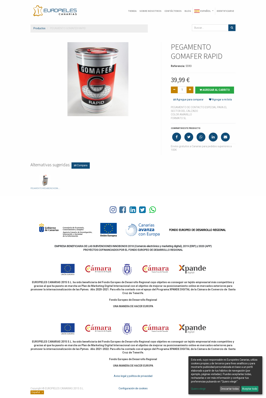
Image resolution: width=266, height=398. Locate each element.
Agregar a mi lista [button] (220, 100)
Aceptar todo (249, 389)
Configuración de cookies (133, 388)
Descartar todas (230, 389)
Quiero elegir (198, 389)
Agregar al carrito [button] (215, 90)
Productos (39, 28)
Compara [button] (80, 165)
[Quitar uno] (174, 90)
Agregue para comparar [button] (188, 100)
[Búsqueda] (232, 27)
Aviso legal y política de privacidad (133, 376)
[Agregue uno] (190, 90)
